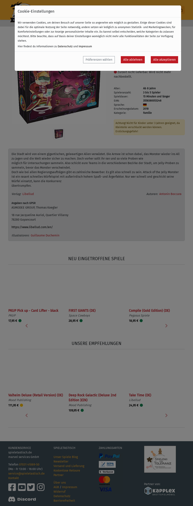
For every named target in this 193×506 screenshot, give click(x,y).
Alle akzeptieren (164, 59)
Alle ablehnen (132, 59)
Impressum (85, 46)
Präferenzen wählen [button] (99, 59)
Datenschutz (65, 46)
